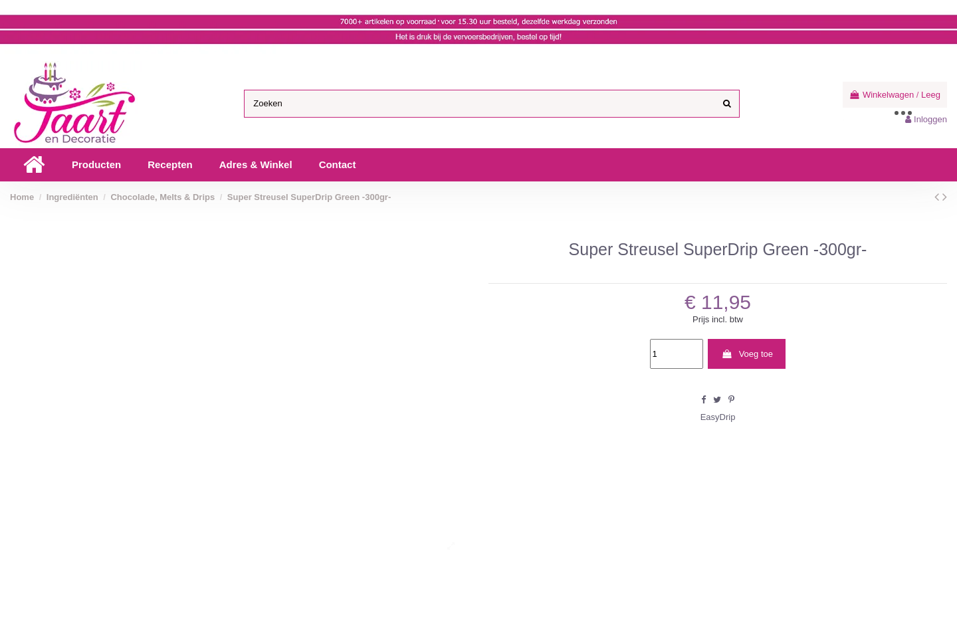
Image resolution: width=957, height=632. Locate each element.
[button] (96, 164)
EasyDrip (718, 417)
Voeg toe (747, 354)
